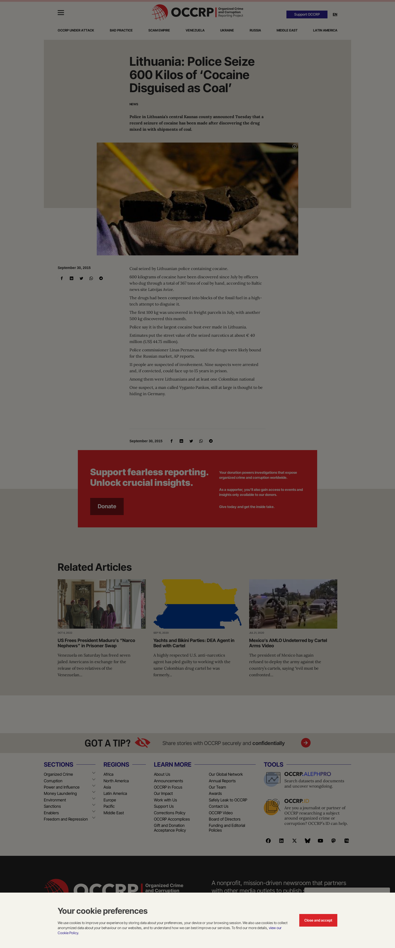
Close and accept (318, 920)
